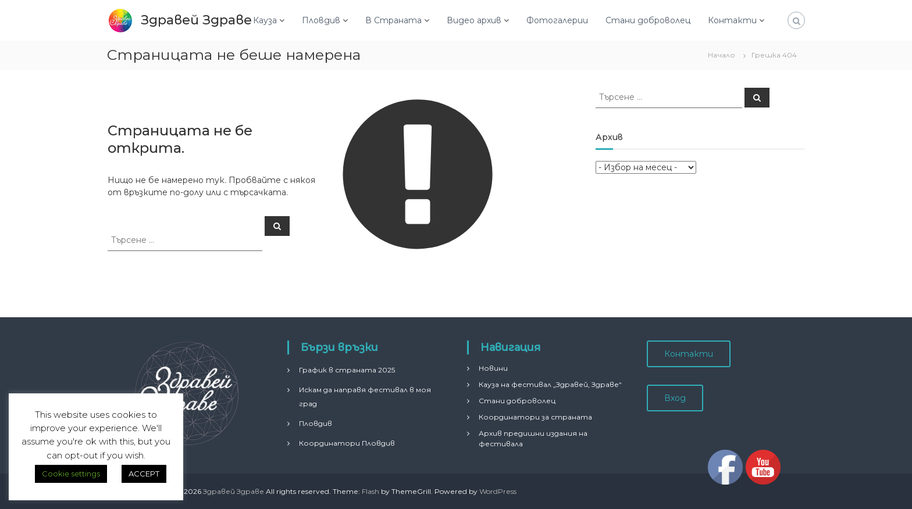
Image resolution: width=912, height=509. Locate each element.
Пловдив (321, 20)
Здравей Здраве (196, 20)
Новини (493, 368)
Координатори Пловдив (347, 443)
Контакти (732, 20)
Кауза (265, 20)
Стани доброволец (647, 20)
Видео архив (474, 20)
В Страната (393, 20)
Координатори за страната (535, 417)
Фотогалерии (557, 20)
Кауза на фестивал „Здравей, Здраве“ (550, 384)
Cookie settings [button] (71, 473)
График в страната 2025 (347, 369)
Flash (370, 491)
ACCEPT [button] (144, 473)
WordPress (497, 491)
